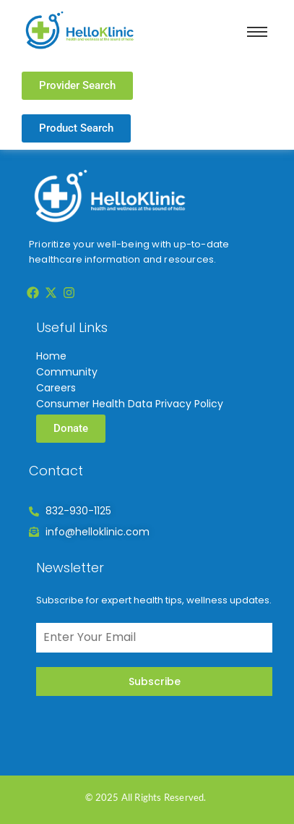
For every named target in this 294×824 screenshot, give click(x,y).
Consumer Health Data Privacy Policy (129, 403)
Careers (56, 388)
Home (51, 356)
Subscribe (155, 681)
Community (67, 372)
